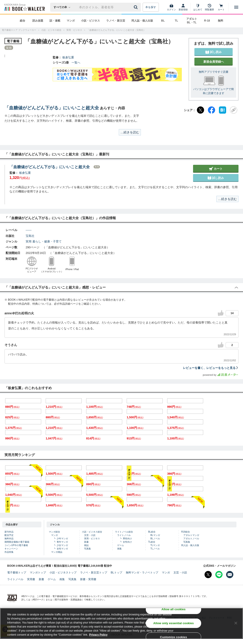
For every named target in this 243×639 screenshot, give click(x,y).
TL (176, 20)
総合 (22, 20)
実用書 (31, 579)
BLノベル (155, 538)
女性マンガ (62, 548)
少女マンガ (62, 545)
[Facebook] (211, 110)
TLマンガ (155, 545)
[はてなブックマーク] (222, 110)
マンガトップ (38, 572)
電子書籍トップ (16, 572)
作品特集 (9, 552)
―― (29, 230)
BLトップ (116, 572)
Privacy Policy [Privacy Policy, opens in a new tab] (98, 634)
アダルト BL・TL (191, 20)
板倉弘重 (68, 57)
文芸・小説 (89, 535)
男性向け (127, 538)
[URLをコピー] (233, 110)
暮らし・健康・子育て (47, 241)
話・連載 (55, 20)
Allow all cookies (174, 609)
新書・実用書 (88, 579)
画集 (119, 548)
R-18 (207, 20)
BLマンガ (155, 535)
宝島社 (30, 236)
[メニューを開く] (236, 7)
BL (163, 20)
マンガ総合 (54, 532)
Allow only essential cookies (173, 623)
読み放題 (37, 20)
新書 (86, 542)
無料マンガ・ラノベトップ (142, 572)
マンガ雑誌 (56, 552)
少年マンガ (62, 538)
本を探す (150, 7)
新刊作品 (9, 532)
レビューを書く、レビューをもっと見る (210, 368)
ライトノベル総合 (124, 532)
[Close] (236, 623)
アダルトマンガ (191, 535)
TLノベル (155, 548)
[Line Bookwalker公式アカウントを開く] (219, 575)
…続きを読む (129, 132)
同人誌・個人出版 (142, 20)
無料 (220, 20)
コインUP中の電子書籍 (16, 545)
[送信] (136, 7)
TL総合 (151, 542)
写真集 (87, 548)
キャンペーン (11, 548)
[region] (121, 623)
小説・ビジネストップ (63, 572)
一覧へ (76, 62)
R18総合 (185, 532)
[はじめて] (197, 7)
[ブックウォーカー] (24, 7)
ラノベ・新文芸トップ (93, 572)
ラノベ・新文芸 (115, 20)
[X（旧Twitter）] (200, 110)
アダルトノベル (191, 538)
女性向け (127, 542)
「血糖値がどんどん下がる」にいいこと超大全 (51, 107)
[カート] (221, 7)
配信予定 (9, 535)
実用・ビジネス (92, 538)
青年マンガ (62, 542)
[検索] (136, 7)
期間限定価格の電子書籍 (16, 542)
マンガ (71, 20)
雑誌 (86, 545)
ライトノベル (124, 535)
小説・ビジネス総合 (92, 532)
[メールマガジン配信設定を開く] (230, 575)
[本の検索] (63, 7)
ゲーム (120, 545)
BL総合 (151, 532)
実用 (29, 241)
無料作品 (9, 538)
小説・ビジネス (90, 20)
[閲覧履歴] (209, 7)
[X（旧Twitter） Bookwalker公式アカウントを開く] (208, 575)
